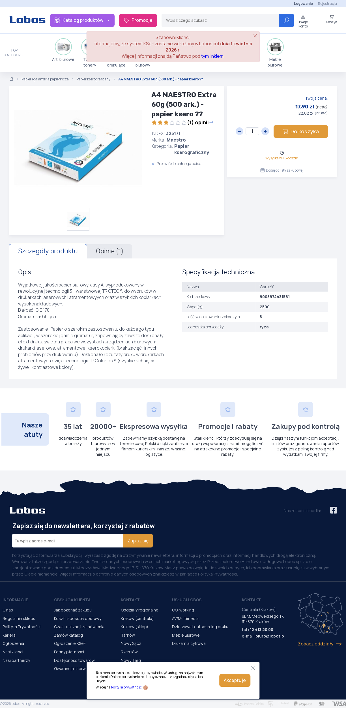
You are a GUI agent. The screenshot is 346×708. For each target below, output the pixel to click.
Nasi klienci (13, 651)
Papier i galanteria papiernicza (45, 79)
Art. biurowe (63, 50)
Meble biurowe (275, 53)
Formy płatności (69, 651)
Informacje (15, 599)
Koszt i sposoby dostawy (77, 618)
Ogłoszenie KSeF (70, 643)
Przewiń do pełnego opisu (176, 163)
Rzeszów (129, 651)
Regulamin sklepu (19, 618)
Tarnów (128, 635)
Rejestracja (327, 3)
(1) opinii (182, 122)
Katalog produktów (82, 20)
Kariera (9, 635)
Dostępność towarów (74, 660)
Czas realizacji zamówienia (79, 626)
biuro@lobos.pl (270, 636)
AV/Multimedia (185, 618)
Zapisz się (138, 541)
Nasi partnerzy (16, 660)
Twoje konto (303, 21)
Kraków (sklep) (134, 626)
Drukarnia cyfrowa (189, 643)
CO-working (183, 610)
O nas (8, 610)
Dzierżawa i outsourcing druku (200, 626)
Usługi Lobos (186, 599)
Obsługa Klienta (72, 599)
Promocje (138, 20)
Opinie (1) (109, 251)
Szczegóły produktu (48, 251)
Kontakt (130, 599)
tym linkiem (212, 56)
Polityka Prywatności (21, 626)
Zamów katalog (68, 635)
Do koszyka (301, 131)
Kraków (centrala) (137, 618)
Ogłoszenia (13, 643)
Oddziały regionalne (139, 610)
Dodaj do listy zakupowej (281, 170)
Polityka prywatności (127, 687)
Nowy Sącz (131, 643)
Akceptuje (235, 680)
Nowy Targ (131, 660)
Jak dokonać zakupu (73, 610)
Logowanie (303, 3)
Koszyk (331, 19)
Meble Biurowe (186, 635)
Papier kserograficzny (93, 79)
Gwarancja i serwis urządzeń (80, 668)
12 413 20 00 (261, 629)
